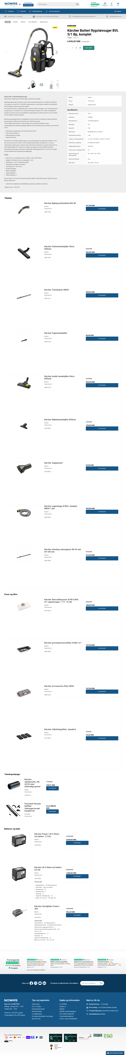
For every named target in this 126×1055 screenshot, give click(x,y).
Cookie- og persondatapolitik (68, 1019)
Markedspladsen (35, 11)
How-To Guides (36, 1006)
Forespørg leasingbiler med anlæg (42, 1016)
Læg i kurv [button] (88, 47)
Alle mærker (117, 11)
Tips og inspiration (53, 11)
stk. (80, 47)
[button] (56, 52)
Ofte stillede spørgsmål (66, 1014)
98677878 (16, 1004)
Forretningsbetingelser (66, 1016)
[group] (31, 52)
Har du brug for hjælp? (116, 1053)
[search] (58, 4)
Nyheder (62, 1009)
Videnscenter (36, 1004)
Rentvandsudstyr (37, 1011)
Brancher (21, 11)
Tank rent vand (36, 1019)
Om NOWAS (63, 1004)
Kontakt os (62, 1006)
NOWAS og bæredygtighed (67, 1011)
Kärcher (90, 97)
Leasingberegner (37, 1014)
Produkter (9, 11)
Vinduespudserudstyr (38, 1009)
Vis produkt (102, 208)
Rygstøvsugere (92, 104)
